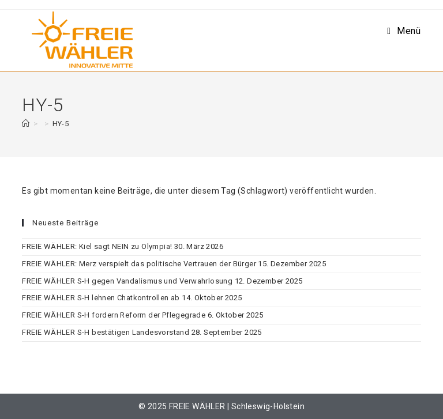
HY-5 (60, 123)
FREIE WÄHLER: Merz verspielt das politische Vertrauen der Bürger (139, 263)
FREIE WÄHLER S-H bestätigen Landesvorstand (105, 332)
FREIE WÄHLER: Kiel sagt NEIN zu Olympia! (97, 246)
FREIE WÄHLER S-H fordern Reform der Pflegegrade (113, 315)
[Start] (25, 123)
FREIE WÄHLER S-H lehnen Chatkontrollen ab (100, 297)
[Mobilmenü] (404, 30)
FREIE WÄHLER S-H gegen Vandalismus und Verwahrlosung (127, 281)
